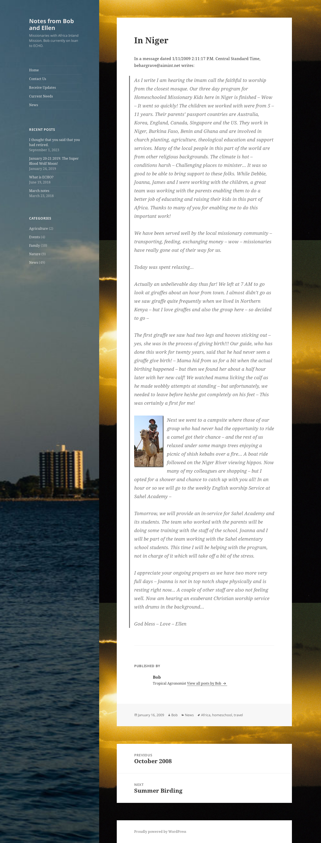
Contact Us (37, 78)
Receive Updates (42, 87)
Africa (205, 715)
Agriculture (38, 228)
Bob (174, 715)
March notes (39, 190)
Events (34, 237)
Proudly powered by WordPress (160, 831)
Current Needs (41, 96)
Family (34, 245)
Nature (35, 254)
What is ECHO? (41, 177)
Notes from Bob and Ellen (51, 24)
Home (34, 70)
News (33, 105)
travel (238, 715)
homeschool (222, 715)
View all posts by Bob (204, 683)
